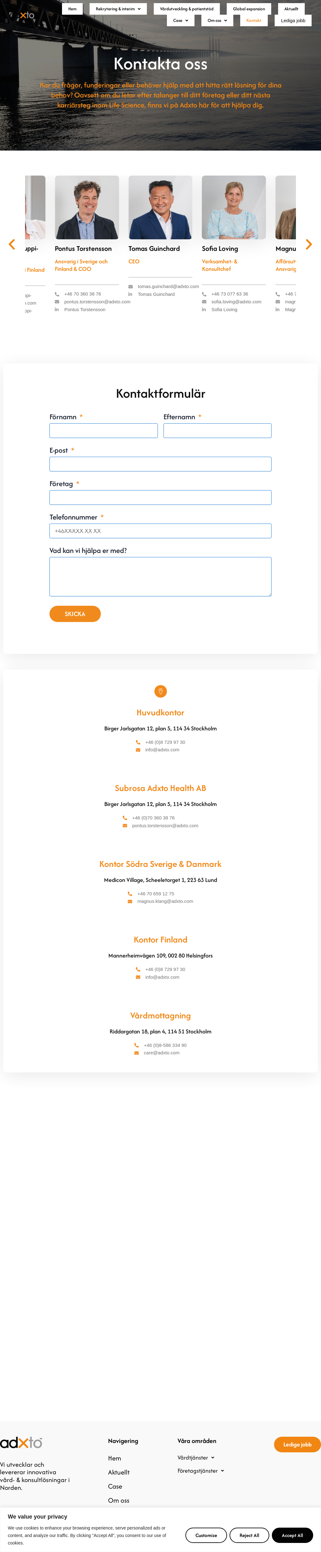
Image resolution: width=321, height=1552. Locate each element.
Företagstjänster (202, 1479)
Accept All (292, 1535)
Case (168, 31)
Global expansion (278, 12)
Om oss (206, 31)
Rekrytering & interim (119, 12)
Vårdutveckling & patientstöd (202, 12)
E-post (59, 466)
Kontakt (245, 31)
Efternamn (180, 433)
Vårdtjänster (198, 1465)
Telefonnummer (74, 533)
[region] (160, 1529)
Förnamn (63, 433)
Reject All (249, 1535)
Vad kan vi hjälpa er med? (88, 566)
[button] (119, 12)
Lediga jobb (289, 31)
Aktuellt (133, 31)
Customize (206, 1535)
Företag (62, 499)
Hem (68, 12)
